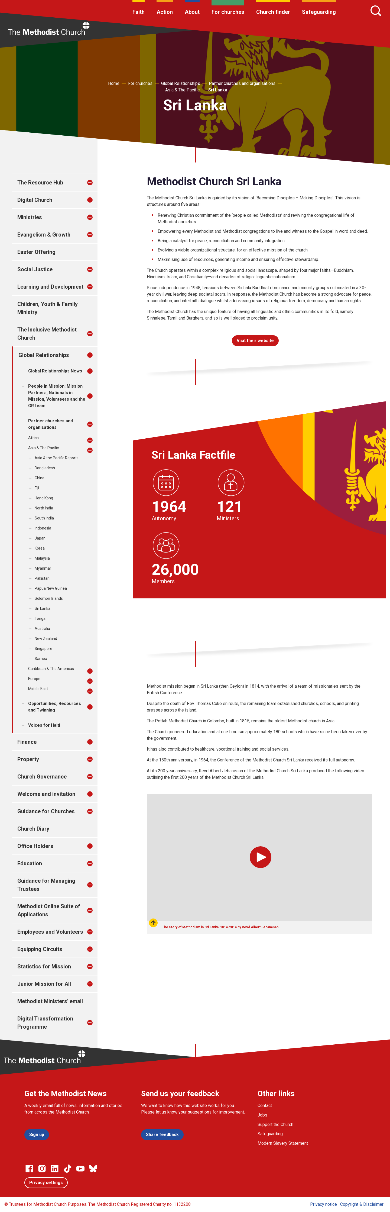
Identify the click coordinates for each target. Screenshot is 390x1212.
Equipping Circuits (39, 949)
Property (28, 759)
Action (165, 12)
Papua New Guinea (51, 588)
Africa (33, 438)
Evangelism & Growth (43, 234)
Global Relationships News (55, 371)
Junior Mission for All (44, 984)
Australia (42, 628)
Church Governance (42, 776)
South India (44, 518)
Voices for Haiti (44, 725)
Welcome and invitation (46, 794)
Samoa (41, 658)
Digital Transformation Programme (45, 1022)
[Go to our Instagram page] (42, 1168)
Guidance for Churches (46, 811)
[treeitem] (96, 182)
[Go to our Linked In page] (55, 1168)
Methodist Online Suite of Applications (48, 910)
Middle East (38, 689)
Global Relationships (180, 83)
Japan (40, 538)
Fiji (37, 488)
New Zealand (46, 638)
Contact (265, 1105)
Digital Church (34, 200)
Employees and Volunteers (50, 932)
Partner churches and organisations (242, 83)
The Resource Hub (40, 182)
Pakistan (42, 578)
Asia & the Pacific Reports (57, 458)
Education (29, 863)
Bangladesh (45, 468)
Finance (27, 742)
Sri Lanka (217, 90)
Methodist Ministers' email (50, 1001)
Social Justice (35, 269)
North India (44, 508)
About (192, 12)
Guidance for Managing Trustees (46, 885)
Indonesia (43, 528)
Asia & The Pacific (182, 90)
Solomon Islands (49, 598)
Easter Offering (36, 252)
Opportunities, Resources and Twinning (54, 707)
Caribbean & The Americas (51, 668)
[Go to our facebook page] (29, 1168)
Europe (34, 679)
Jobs (262, 1115)
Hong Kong (44, 498)
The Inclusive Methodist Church (47, 333)
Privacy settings (46, 1182)
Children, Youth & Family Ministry (47, 308)
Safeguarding (319, 12)
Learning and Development (50, 286)
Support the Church (275, 1124)
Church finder (273, 12)
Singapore (43, 648)
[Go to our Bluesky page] (93, 1168)
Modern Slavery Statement (283, 1143)
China (39, 478)
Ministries (29, 217)
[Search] (375, 10)
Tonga (40, 618)
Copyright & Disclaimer (362, 1204)
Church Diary (33, 828)
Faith (138, 12)
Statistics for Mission (44, 966)
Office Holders (35, 846)
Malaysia (42, 558)
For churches (228, 12)
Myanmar (43, 568)
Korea (40, 548)
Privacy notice (323, 1204)
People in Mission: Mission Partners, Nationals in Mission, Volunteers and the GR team (56, 396)
